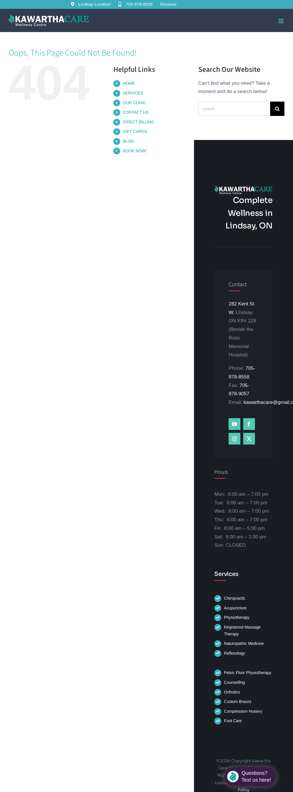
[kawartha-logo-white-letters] (243, 188)
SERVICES (133, 93)
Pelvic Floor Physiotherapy (248, 672)
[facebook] (249, 424)
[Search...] (234, 109)
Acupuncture (235, 608)
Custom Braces (238, 701)
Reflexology (234, 653)
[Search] (277, 109)
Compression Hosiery (243, 711)
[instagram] (234, 439)
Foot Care (233, 720)
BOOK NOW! (134, 151)
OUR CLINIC (134, 102)
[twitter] (249, 439)
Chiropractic (235, 598)
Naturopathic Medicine (244, 643)
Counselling (234, 682)
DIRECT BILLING (138, 122)
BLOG (128, 141)
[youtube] (234, 424)
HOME (129, 83)
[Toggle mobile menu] (281, 21)
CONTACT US (136, 112)
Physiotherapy (237, 617)
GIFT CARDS (135, 131)
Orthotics (232, 692)
